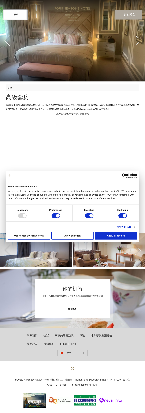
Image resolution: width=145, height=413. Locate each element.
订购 (129, 14)
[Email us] (83, 384)
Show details (124, 226)
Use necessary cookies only (29, 235)
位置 (46, 335)
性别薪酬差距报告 (101, 335)
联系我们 (32, 335)
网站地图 (49, 344)
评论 (82, 335)
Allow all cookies (116, 235)
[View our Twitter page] (72, 369)
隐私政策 (32, 344)
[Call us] (55, 384)
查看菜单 (72, 308)
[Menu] (15, 14)
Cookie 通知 (68, 344)
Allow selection (72, 235)
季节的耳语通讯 (64, 335)
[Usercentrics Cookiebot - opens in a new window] (124, 175)
